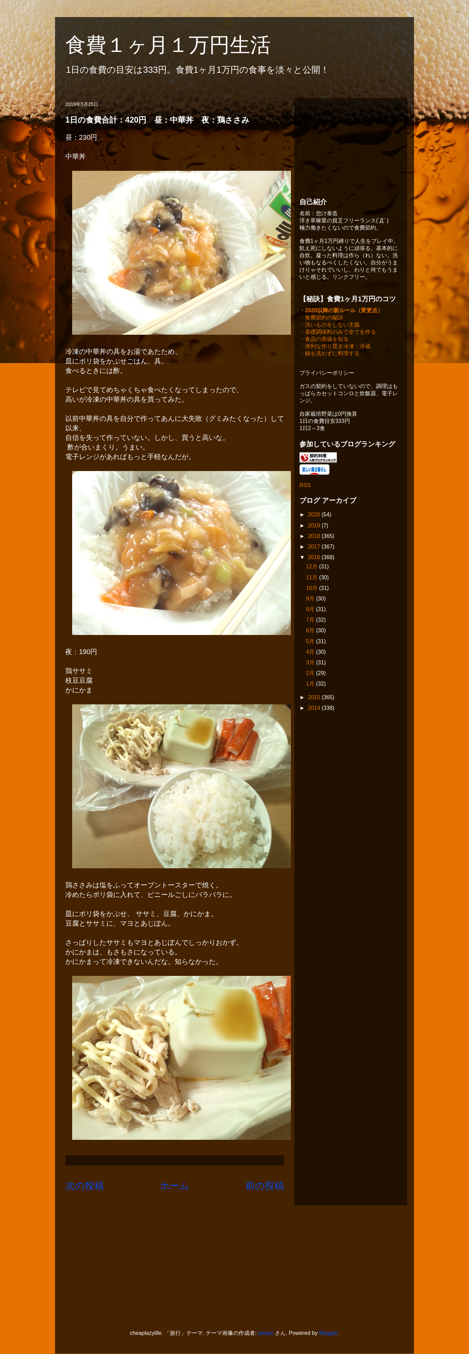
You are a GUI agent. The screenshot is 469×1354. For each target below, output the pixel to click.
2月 (311, 674)
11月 (312, 578)
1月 (311, 684)
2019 (315, 526)
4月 (311, 652)
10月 (312, 589)
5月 (311, 642)
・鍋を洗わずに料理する (329, 354)
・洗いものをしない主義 (329, 325)
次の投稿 (84, 1185)
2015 (315, 698)
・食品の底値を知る (324, 340)
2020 (315, 515)
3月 (311, 663)
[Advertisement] (350, 146)
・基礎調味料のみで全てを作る (337, 332)
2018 (315, 537)
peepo (265, 1333)
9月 (311, 599)
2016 (315, 558)
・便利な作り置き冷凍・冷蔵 (335, 347)
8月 (311, 610)
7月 (311, 620)
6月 (311, 631)
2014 (315, 708)
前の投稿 (264, 1185)
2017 (315, 547)
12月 (312, 567)
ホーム (174, 1185)
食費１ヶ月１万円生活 (178, 44)
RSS (305, 486)
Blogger (328, 1333)
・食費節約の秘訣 (321, 318)
